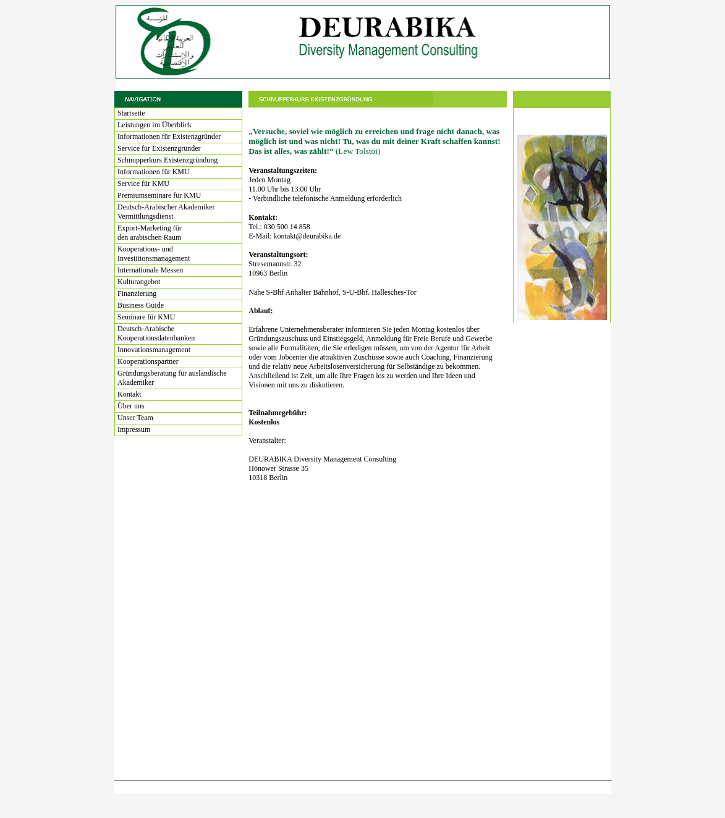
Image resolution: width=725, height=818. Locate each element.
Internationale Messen (150, 270)
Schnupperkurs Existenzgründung (167, 160)
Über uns (131, 406)
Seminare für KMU (146, 317)
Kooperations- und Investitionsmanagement (153, 254)
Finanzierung (136, 293)
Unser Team (135, 417)
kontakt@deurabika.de (307, 236)
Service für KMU (143, 183)
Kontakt (129, 394)
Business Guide (140, 305)
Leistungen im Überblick (154, 124)
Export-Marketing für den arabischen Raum (149, 233)
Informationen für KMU (153, 171)
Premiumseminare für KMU (159, 195)
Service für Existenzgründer (159, 148)
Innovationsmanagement (153, 349)
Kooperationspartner (148, 361)
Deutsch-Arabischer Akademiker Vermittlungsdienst (166, 212)
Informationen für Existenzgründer (169, 136)
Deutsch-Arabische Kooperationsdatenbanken (156, 333)
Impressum (133, 429)
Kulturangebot (138, 281)
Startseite (131, 113)
